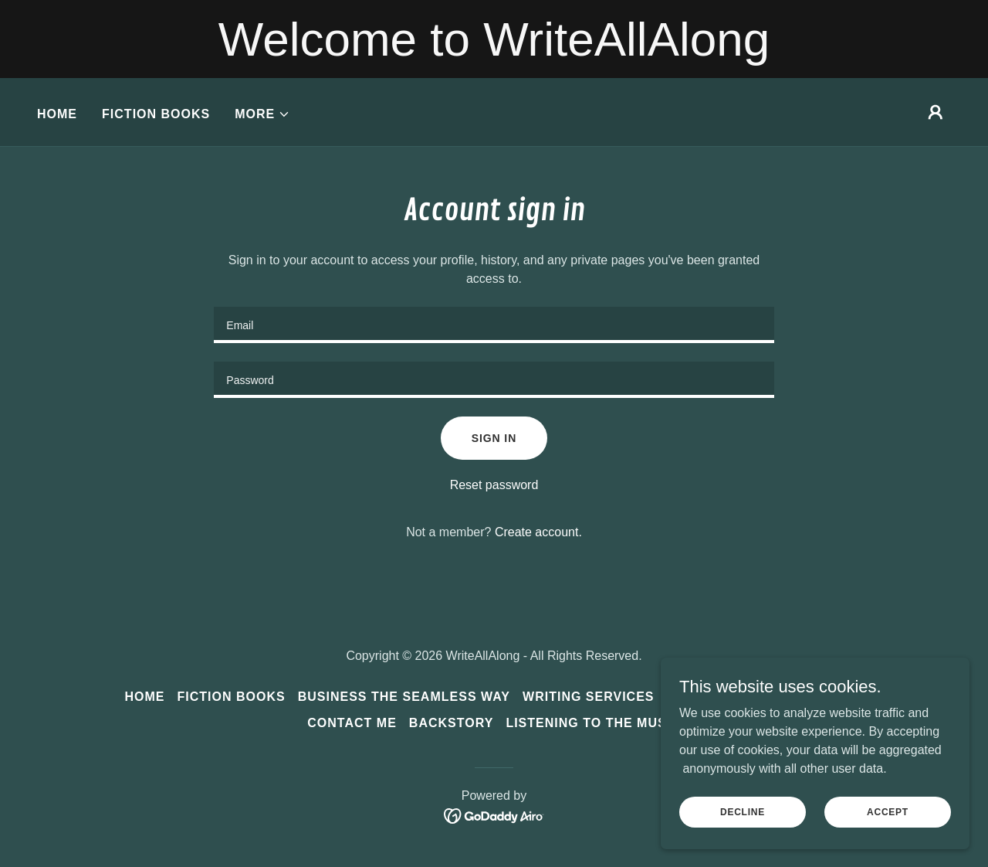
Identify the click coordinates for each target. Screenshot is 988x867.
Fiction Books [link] (156, 114)
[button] (262, 114)
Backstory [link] (451, 722)
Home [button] (144, 696)
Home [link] (57, 114)
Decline (742, 811)
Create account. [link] (538, 532)
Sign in (494, 438)
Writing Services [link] (589, 696)
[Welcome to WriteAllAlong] (494, 39)
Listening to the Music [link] (593, 722)
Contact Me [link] (352, 722)
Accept (887, 811)
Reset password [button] (494, 484)
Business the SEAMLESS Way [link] (404, 696)
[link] (494, 814)
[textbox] (493, 325)
